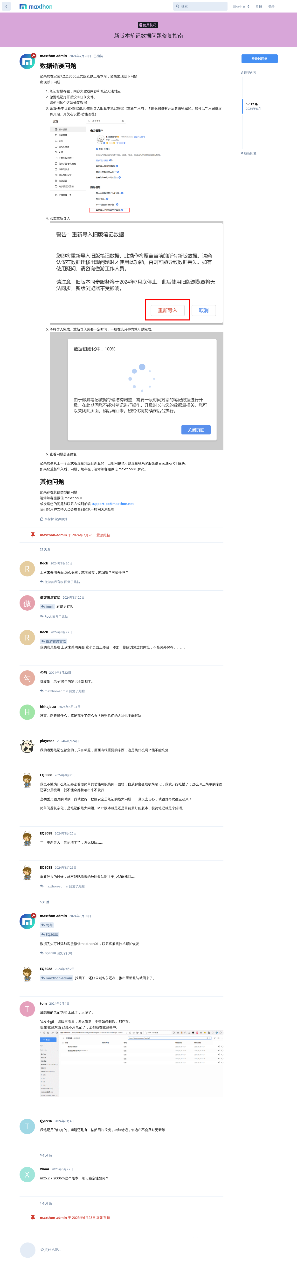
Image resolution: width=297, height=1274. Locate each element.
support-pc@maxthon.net (112, 503)
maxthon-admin (59, 978)
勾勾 (49, 925)
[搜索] (200, 6)
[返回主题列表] (6, 6)
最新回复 (248, 153)
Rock (50, 606)
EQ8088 (52, 934)
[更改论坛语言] (241, 6)
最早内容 (248, 72)
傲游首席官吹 (56, 641)
